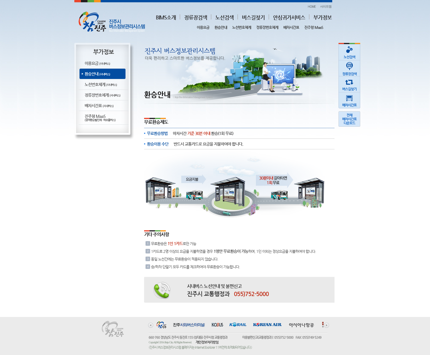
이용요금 (203, 27)
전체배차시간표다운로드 (349, 119)
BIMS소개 (166, 17)
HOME (312, 6)
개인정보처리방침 (207, 342)
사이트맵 (326, 6)
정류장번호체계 (267, 27)
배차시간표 (291, 27)
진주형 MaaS (313, 27)
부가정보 (322, 17)
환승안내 (220, 27)
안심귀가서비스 (289, 17)
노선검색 (224, 17)
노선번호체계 (241, 27)
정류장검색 (195, 17)
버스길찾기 (253, 17)
